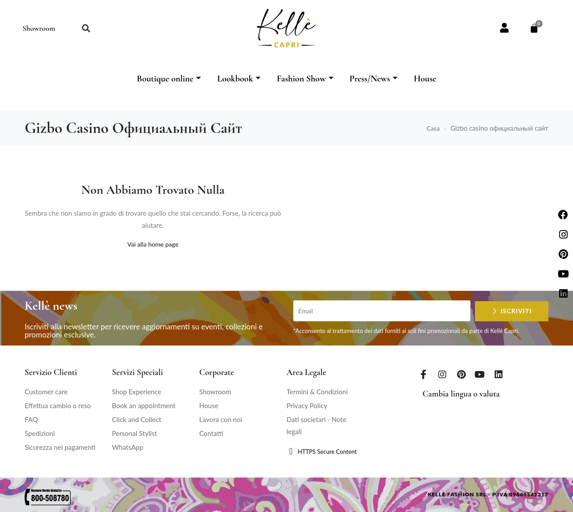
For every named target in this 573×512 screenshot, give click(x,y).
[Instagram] (442, 374)
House (425, 78)
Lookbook (239, 78)
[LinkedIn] (498, 374)
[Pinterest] (461, 374)
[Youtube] (480, 374)
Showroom (38, 28)
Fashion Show (305, 78)
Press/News (374, 78)
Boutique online (169, 78)
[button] (85, 28)
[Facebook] (423, 374)
